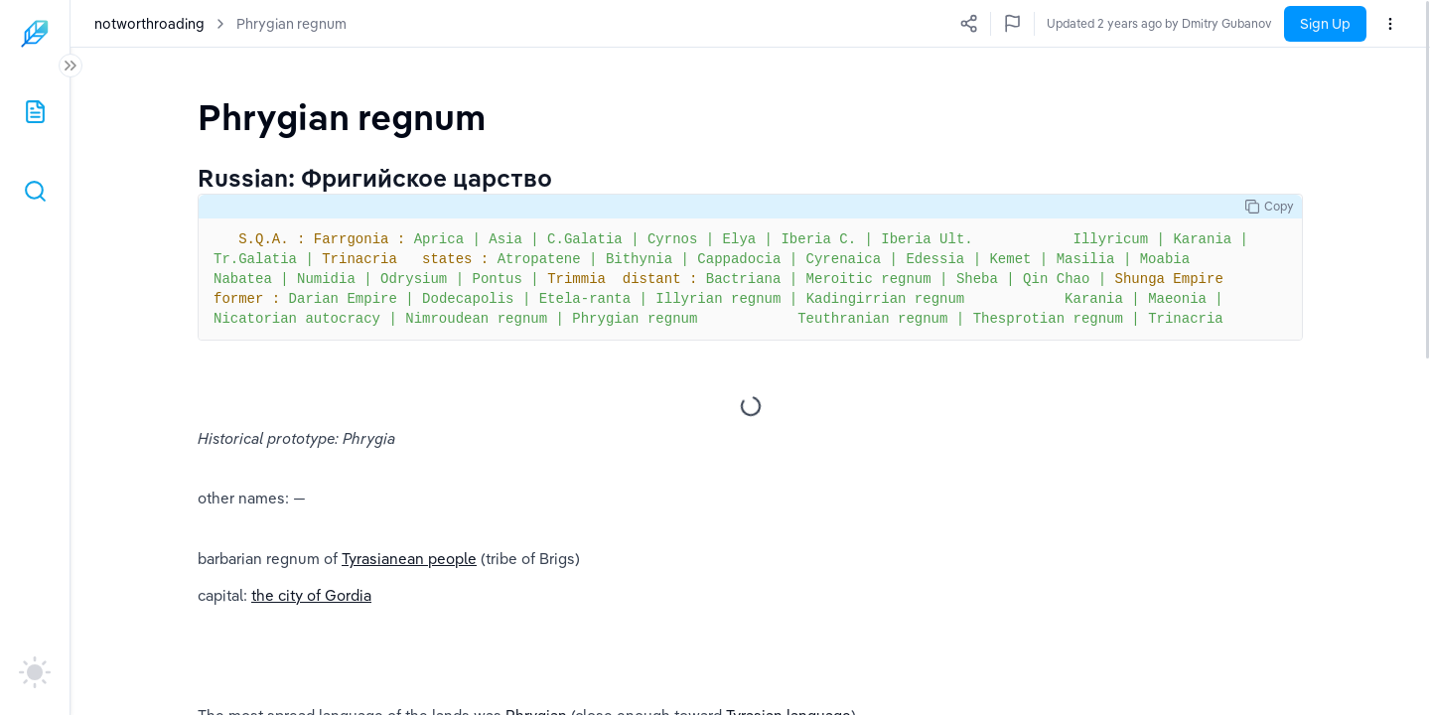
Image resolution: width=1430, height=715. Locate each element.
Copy (1269, 206)
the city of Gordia (311, 595)
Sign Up (1325, 24)
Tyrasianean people (409, 558)
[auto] (35, 672)
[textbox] (342, 116)
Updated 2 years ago (1214, 23)
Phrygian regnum (291, 24)
